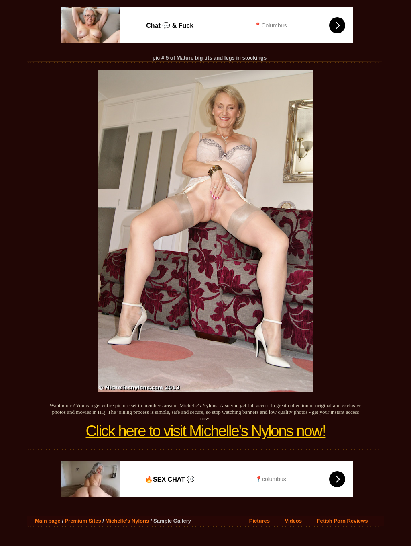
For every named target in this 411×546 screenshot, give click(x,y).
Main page (48, 521)
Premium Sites (83, 521)
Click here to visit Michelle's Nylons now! (206, 431)
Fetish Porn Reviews (342, 521)
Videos (293, 521)
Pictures (259, 521)
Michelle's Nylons (127, 521)
